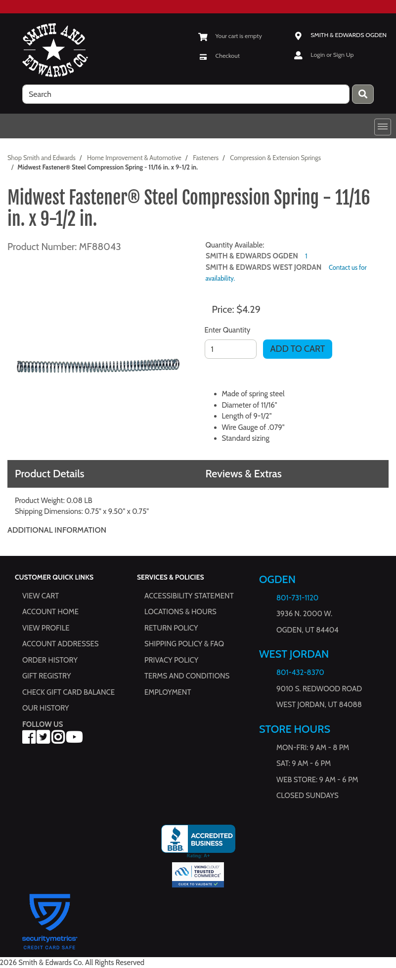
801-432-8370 (300, 672)
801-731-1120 (297, 597)
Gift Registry (46, 676)
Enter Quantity (228, 330)
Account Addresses (60, 643)
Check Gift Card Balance (68, 692)
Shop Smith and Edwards (41, 158)
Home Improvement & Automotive (134, 158)
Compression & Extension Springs (275, 158)
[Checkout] (219, 55)
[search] (186, 94)
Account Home (50, 611)
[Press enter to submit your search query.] (363, 94)
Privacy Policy (171, 660)
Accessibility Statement (189, 595)
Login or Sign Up (331, 54)
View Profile (46, 628)
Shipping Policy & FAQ (184, 643)
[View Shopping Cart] (230, 36)
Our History (45, 708)
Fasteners (206, 158)
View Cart (40, 595)
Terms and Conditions (186, 676)
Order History (50, 660)
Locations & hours (180, 611)
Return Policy (171, 628)
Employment (167, 692)
